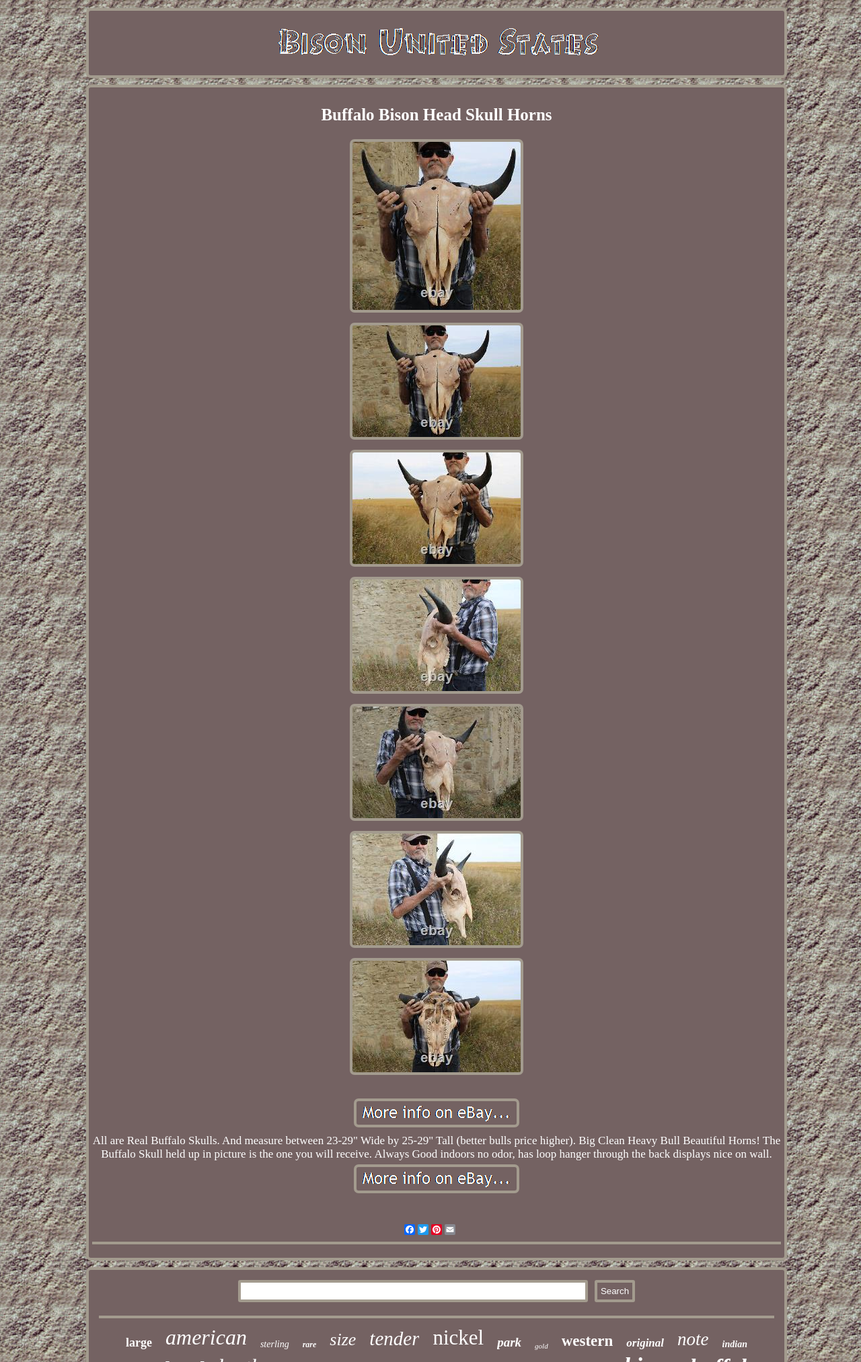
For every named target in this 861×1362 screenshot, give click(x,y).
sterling (274, 1344)
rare (310, 1344)
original (645, 1342)
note (693, 1339)
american (206, 1337)
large (139, 1342)
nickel (458, 1337)
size (343, 1339)
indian (734, 1344)
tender (394, 1338)
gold (541, 1346)
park (509, 1342)
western (587, 1340)
